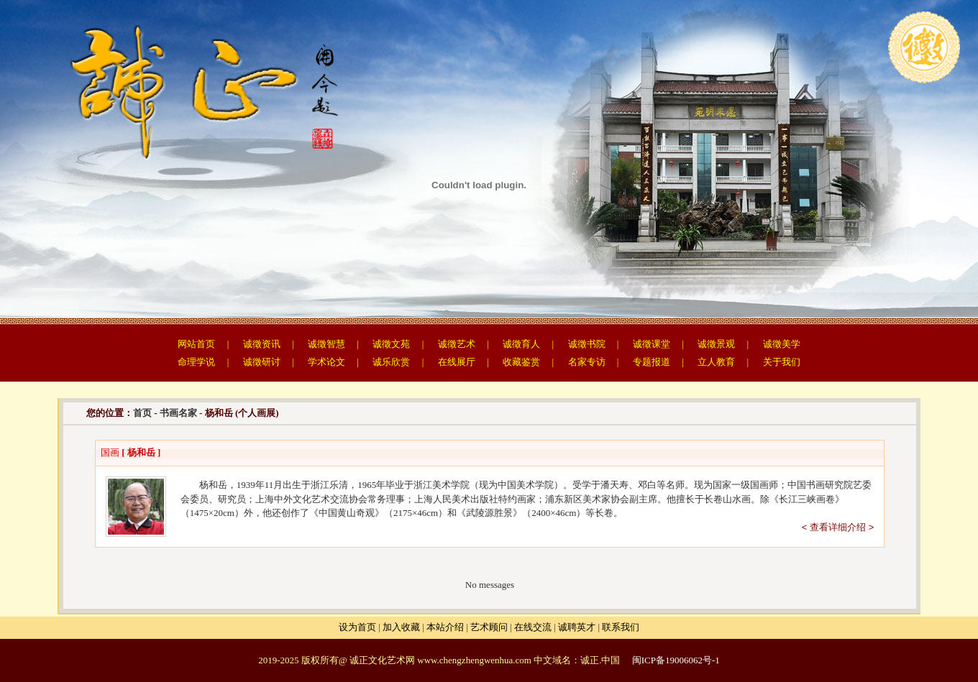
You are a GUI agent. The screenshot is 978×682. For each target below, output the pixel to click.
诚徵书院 (586, 343)
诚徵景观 (716, 343)
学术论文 (326, 361)
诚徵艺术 (456, 343)
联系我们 (620, 627)
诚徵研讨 (261, 361)
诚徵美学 (781, 343)
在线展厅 (456, 361)
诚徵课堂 (651, 343)
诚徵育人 (521, 343)
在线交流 (533, 627)
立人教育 (716, 361)
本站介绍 (445, 627)
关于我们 (781, 361)
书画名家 (178, 412)
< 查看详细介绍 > (838, 527)
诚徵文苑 (391, 343)
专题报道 (651, 361)
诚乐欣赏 (391, 361)
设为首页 (357, 627)
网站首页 (196, 343)
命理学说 (196, 361)
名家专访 (586, 361)
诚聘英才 (576, 627)
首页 (142, 412)
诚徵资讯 (261, 343)
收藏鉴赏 (521, 361)
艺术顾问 (489, 627)
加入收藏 (401, 627)
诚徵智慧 (326, 343)
